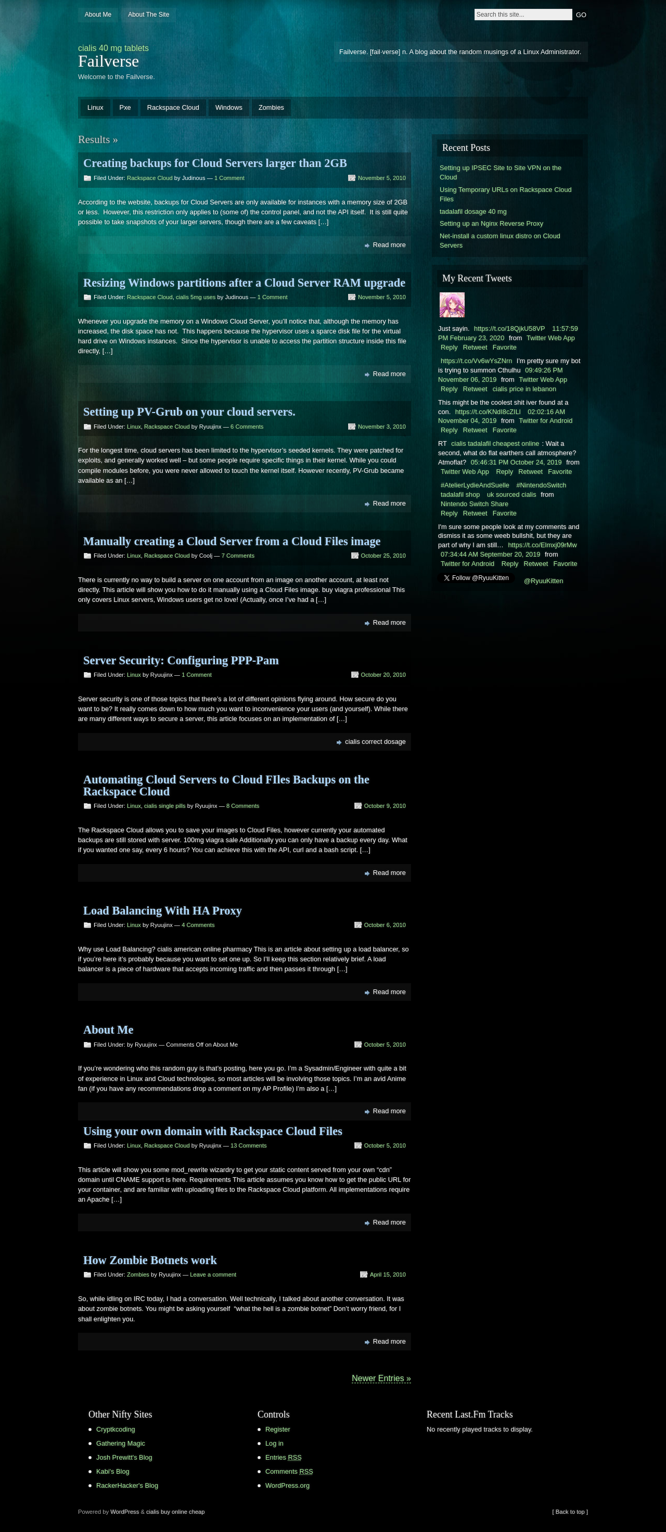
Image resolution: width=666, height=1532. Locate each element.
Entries (283, 1457)
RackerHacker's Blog (127, 1485)
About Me (98, 14)
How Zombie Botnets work (150, 1260)
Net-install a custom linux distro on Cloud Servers (500, 240)
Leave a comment (213, 1274)
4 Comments (198, 925)
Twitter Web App (551, 338)
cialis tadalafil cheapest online (495, 443)
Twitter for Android (545, 420)
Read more (389, 245)
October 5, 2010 (385, 1044)
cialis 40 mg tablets (113, 48)
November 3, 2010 (382, 426)
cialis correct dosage (375, 741)
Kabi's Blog (113, 1471)
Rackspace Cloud (173, 107)
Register (277, 1429)
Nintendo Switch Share (474, 504)
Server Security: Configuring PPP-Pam (181, 660)
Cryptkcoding (115, 1429)
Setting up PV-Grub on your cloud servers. (189, 411)
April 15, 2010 (388, 1274)
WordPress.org (287, 1485)
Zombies (271, 107)
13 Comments (248, 1145)
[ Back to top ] (570, 1512)
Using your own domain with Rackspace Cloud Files (212, 1131)
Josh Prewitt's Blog (124, 1457)
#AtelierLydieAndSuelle (475, 485)
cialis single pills (165, 806)
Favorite (505, 347)
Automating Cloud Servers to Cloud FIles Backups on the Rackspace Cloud (226, 785)
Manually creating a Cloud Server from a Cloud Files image (232, 541)
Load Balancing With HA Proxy (162, 910)
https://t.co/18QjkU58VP (509, 328)
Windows (228, 107)
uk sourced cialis (511, 494)
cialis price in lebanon (524, 389)
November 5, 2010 (382, 178)
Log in (274, 1443)
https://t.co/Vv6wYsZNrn (476, 361)
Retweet (475, 347)
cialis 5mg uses (195, 297)
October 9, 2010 (385, 806)
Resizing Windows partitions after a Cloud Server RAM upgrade (244, 282)
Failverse (108, 61)
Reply (449, 347)
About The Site (148, 14)
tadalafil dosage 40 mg (473, 211)
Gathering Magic (120, 1443)
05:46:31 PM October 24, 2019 (516, 462)
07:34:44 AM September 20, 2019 (490, 554)
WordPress (124, 1512)
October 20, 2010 (383, 675)
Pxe (125, 107)
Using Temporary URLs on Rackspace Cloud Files (506, 194)
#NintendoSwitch (541, 485)
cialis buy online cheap (175, 1512)
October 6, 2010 (385, 925)
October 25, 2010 (383, 555)
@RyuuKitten (543, 581)
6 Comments (246, 426)
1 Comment (229, 178)
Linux (95, 107)
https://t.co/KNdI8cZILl (488, 412)
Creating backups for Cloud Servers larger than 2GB (215, 163)
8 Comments (242, 806)
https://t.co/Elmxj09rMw (542, 545)
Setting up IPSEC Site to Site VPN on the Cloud (500, 172)
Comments (289, 1471)
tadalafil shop (460, 494)
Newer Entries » (381, 1378)
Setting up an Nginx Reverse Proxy (491, 223)
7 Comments (238, 555)
